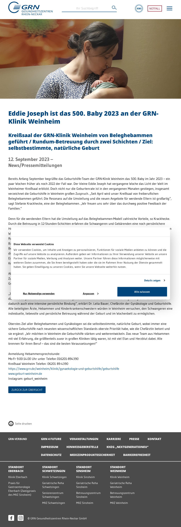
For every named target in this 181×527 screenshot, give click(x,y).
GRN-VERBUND (17, 439)
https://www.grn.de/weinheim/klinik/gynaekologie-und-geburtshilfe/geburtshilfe (63, 369)
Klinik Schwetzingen (54, 477)
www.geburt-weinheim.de (25, 374)
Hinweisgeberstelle (82, 447)
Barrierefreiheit (136, 455)
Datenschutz (51, 455)
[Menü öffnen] (169, 9)
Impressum (49, 447)
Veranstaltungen (84, 439)
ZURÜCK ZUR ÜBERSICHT (26, 390)
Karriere (114, 439)
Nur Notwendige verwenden (39, 293)
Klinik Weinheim (120, 477)
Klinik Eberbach (17, 477)
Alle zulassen (142, 291)
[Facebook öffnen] (11, 518)
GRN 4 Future (51, 439)
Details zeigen (152, 280)
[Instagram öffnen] (21, 518)
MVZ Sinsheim (84, 503)
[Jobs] (139, 9)
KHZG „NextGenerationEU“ (127, 447)
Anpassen (90, 293)
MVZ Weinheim (119, 503)
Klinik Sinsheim (85, 477)
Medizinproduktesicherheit (92, 455)
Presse (134, 439)
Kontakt (154, 439)
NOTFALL (154, 9)
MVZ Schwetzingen (53, 503)
